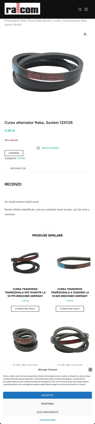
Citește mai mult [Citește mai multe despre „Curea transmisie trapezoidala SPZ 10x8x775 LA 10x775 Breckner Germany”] (25, 309)
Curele (57, 20)
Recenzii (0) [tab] (18, 168)
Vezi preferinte (47, 412)
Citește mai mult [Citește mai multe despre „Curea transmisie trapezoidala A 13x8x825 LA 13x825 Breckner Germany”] (70, 309)
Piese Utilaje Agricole (39, 20)
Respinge (47, 403)
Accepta (47, 395)
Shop (23, 20)
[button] (90, 369)
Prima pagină (12, 20)
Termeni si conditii (47, 419)
